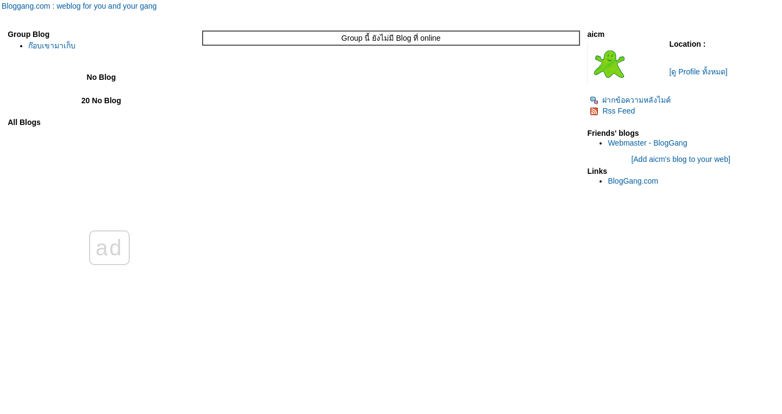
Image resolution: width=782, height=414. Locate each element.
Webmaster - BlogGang (647, 143)
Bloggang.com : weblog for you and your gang (79, 6)
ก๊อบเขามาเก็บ (51, 45)
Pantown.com (119, 408)
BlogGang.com (633, 181)
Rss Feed (612, 110)
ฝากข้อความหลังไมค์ (630, 100)
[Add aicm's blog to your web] (680, 159)
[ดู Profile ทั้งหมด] (698, 71)
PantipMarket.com (67, 408)
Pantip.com (19, 408)
